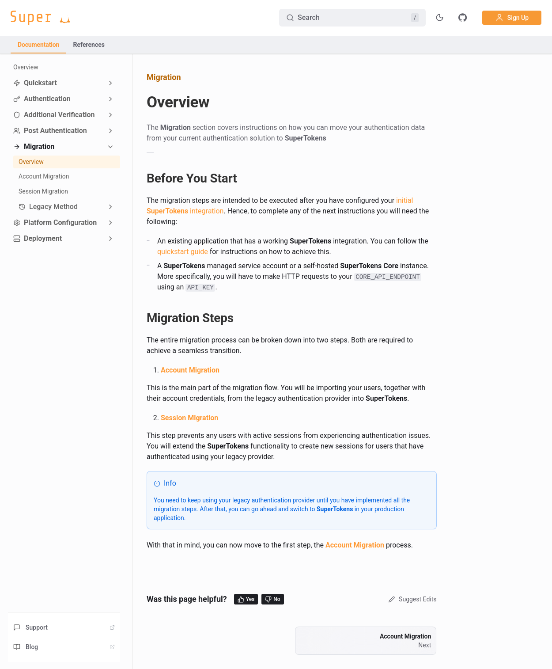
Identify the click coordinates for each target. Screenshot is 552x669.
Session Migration (43, 191)
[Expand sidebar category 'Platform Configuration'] (110, 223)
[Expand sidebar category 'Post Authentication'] (110, 131)
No (272, 599)
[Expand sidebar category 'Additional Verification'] (110, 115)
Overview (25, 67)
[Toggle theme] (440, 18)
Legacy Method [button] (48, 206)
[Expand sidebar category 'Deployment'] (110, 239)
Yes (246, 599)
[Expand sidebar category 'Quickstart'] (110, 83)
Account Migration (44, 176)
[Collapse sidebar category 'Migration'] (110, 147)
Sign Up (512, 17)
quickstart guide (182, 251)
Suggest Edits (411, 599)
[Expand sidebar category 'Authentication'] (110, 99)
